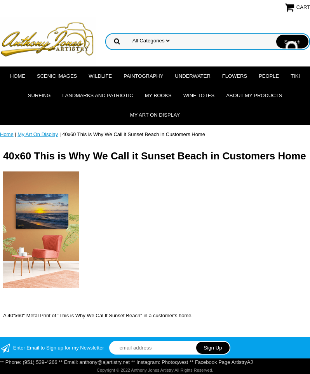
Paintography (143, 76)
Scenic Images (57, 76)
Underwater (192, 76)
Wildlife (100, 76)
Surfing (39, 95)
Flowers (234, 76)
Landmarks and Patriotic (97, 95)
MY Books (158, 95)
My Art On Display (155, 115)
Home (17, 76)
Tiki (295, 76)
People (269, 76)
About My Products (254, 95)
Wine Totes (198, 95)
